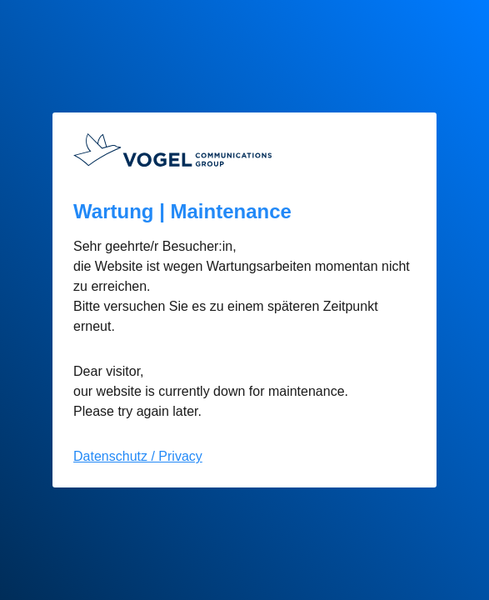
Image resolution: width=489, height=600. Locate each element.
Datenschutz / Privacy (137, 456)
